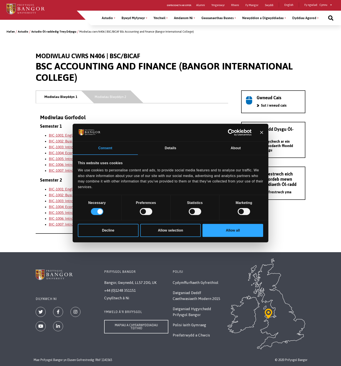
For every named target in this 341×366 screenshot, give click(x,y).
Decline (108, 230)
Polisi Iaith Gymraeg (189, 325)
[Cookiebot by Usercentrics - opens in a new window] (233, 132)
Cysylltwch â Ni (116, 298)
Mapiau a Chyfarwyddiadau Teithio (136, 326)
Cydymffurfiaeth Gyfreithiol (195, 282)
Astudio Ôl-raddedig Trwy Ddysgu (53, 31)
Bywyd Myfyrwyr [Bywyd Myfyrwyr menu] (133, 18)
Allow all (233, 230)
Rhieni (235, 5)
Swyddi (269, 5)
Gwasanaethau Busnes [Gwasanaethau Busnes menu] (217, 18)
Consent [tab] (105, 148)
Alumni (200, 5)
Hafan (11, 31)
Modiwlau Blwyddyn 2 (110, 97)
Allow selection (170, 230)
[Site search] (330, 18)
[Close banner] (261, 132)
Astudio (23, 31)
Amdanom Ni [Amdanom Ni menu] (183, 18)
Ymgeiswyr (218, 5)
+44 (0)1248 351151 (120, 290)
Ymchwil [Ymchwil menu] (159, 18)
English (288, 4)
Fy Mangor (252, 5)
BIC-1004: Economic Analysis (72, 153)
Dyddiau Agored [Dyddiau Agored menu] (304, 18)
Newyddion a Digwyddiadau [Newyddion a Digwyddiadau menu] (263, 18)
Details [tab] (170, 148)
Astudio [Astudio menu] (107, 18)
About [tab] (236, 148)
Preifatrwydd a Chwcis (191, 335)
